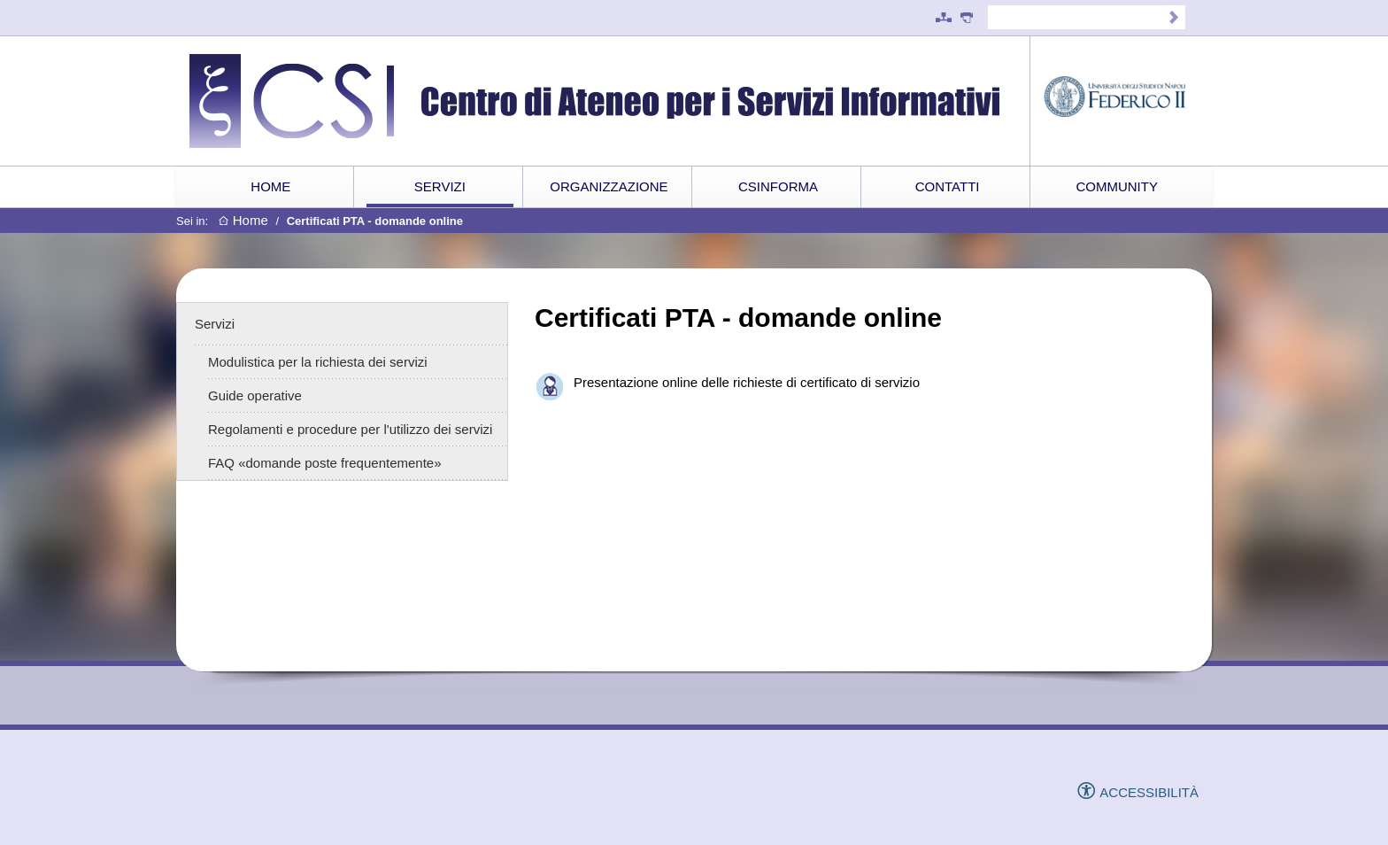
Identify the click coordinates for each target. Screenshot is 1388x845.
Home (243, 221)
